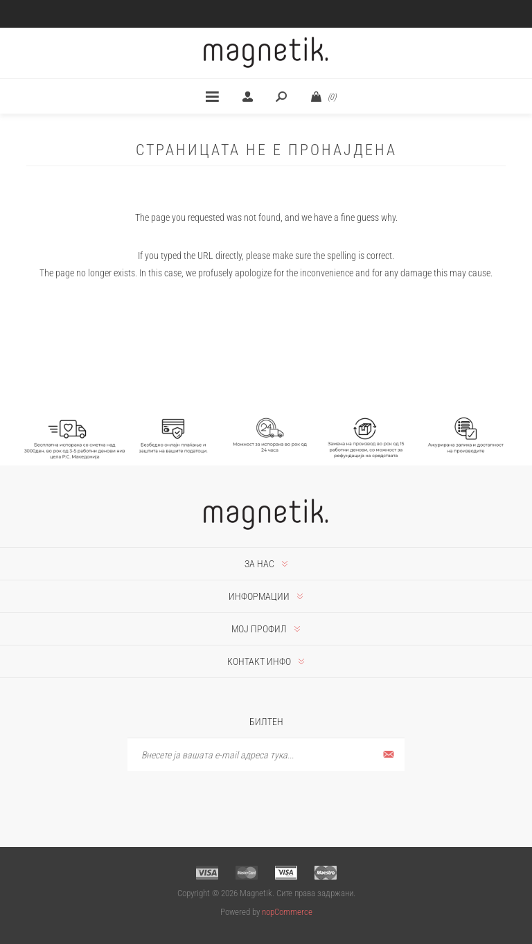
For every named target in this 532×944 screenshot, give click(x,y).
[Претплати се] (266, 754)
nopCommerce (287, 912)
